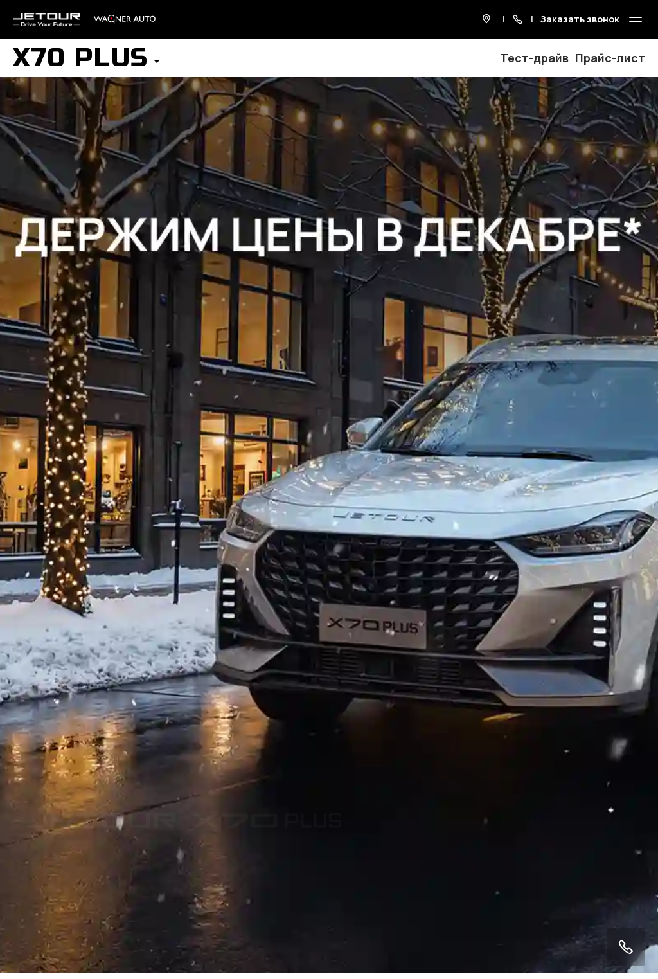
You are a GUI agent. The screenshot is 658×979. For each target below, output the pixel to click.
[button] (86, 61)
